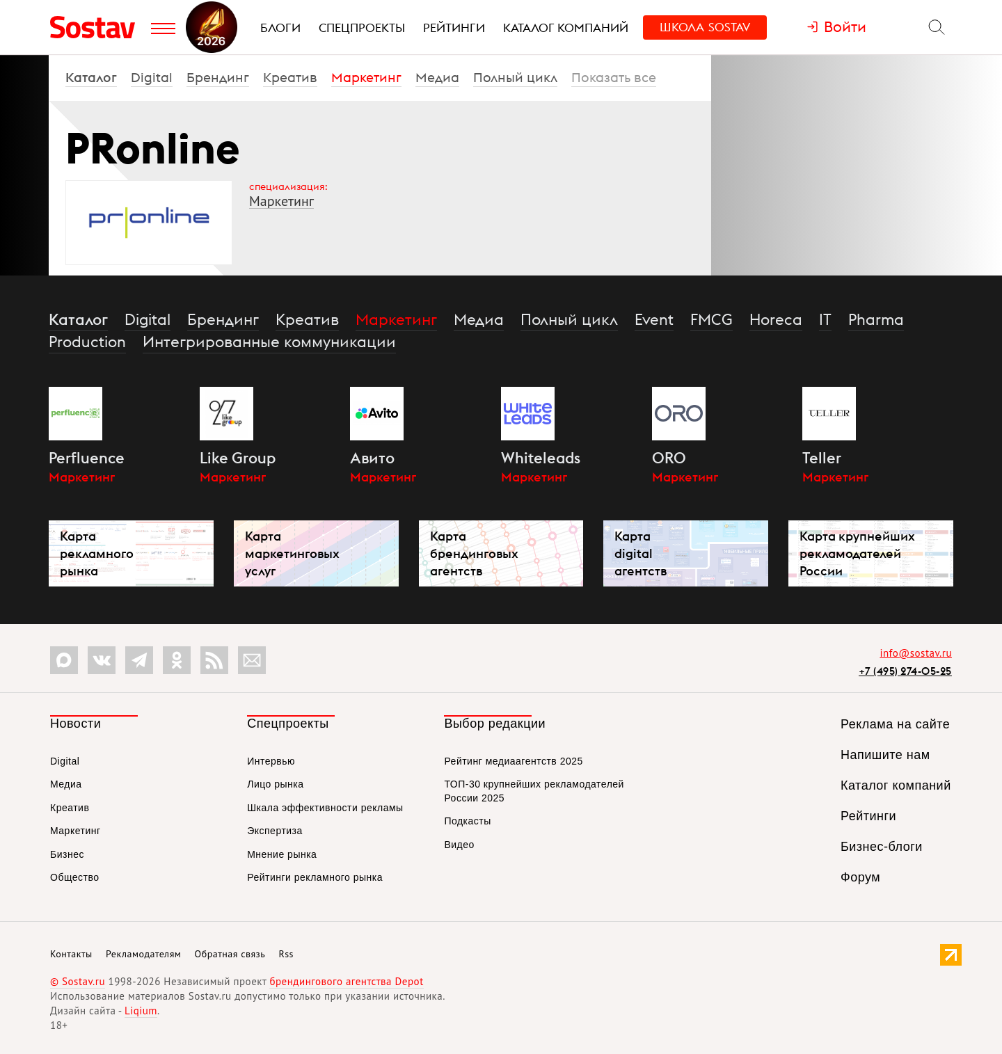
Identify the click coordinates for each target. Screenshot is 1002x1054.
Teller (821, 458)
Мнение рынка (282, 854)
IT (825, 319)
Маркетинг (366, 77)
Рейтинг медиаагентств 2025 (513, 761)
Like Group (238, 458)
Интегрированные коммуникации (269, 341)
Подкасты (467, 821)
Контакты (71, 954)
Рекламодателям (143, 954)
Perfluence (87, 458)
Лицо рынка (275, 784)
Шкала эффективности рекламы (325, 807)
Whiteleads (540, 458)
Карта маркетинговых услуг (292, 553)
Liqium (141, 1010)
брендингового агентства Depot (346, 981)
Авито (372, 458)
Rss (286, 954)
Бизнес (67, 854)
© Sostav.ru (77, 981)
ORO (669, 458)
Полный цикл (515, 77)
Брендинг (217, 77)
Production (87, 341)
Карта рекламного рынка (97, 553)
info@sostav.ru (916, 653)
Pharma (876, 319)
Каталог (91, 77)
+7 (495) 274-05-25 (905, 671)
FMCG (711, 319)
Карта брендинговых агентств (474, 553)
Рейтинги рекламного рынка (315, 877)
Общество (75, 877)
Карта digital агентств (640, 553)
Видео (459, 844)
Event (654, 319)
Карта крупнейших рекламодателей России (857, 553)
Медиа (437, 77)
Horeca (775, 319)
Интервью (271, 761)
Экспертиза (275, 830)
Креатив (290, 77)
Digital (152, 77)
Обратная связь (230, 954)
